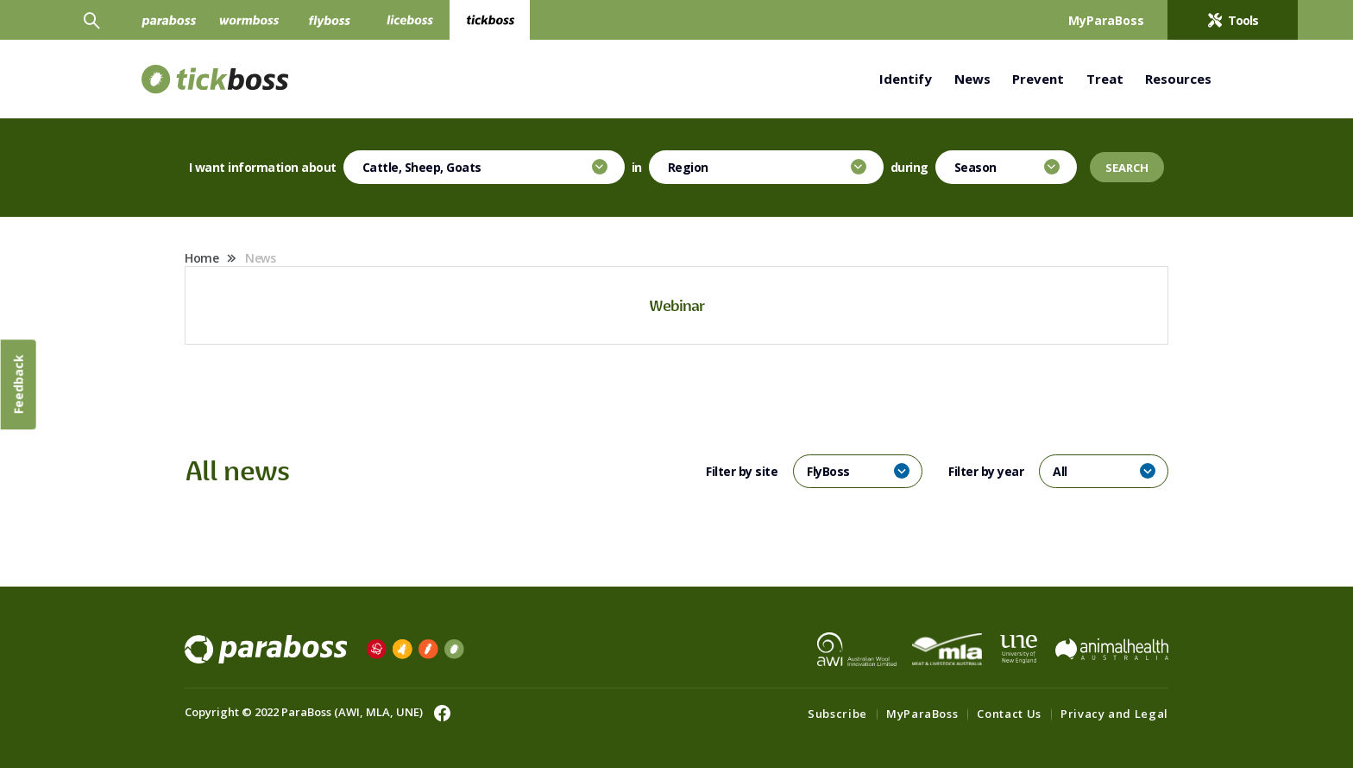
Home (201, 258)
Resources (1178, 78)
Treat (1104, 78)
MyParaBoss (922, 713)
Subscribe (837, 713)
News (972, 78)
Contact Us (1009, 713)
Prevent (1038, 78)
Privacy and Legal (1114, 713)
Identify (905, 78)
